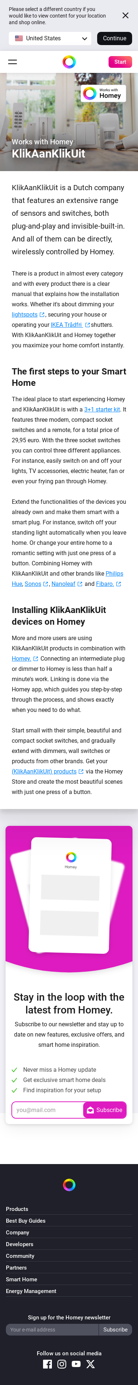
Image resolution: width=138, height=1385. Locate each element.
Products (17, 1209)
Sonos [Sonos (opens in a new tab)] (33, 583)
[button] (50, 38)
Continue (114, 38)
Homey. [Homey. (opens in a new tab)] (21, 658)
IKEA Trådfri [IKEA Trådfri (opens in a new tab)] (67, 324)
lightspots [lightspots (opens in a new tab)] (25, 314)
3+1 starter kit (102, 409)
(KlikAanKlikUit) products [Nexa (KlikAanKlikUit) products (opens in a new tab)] (44, 771)
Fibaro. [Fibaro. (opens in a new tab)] (105, 583)
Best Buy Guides (26, 1221)
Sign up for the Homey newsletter (69, 1317)
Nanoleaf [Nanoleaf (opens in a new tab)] (63, 583)
